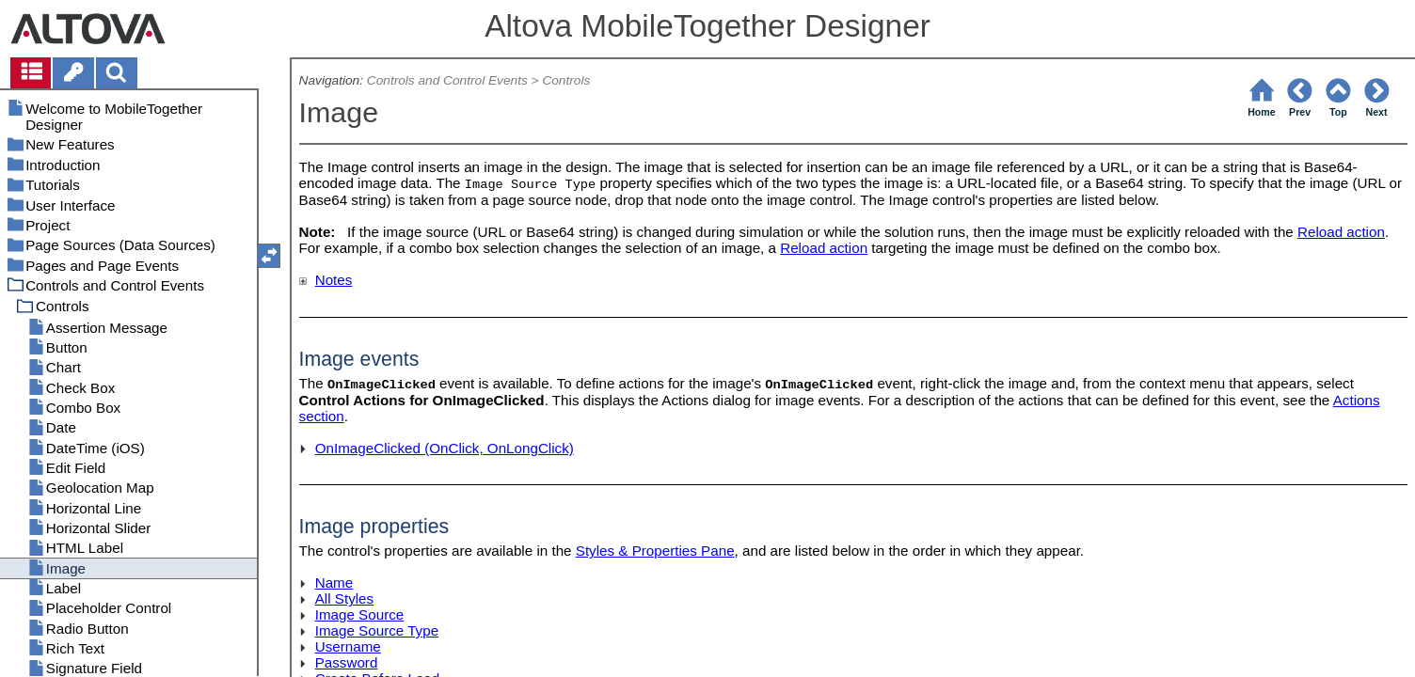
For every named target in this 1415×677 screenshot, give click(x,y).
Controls (566, 80)
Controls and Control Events (447, 80)
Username (348, 646)
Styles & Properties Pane (655, 551)
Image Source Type (376, 630)
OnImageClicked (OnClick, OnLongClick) (444, 448)
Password (346, 662)
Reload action (1341, 232)
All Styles (344, 598)
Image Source (360, 614)
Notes (334, 280)
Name (334, 582)
